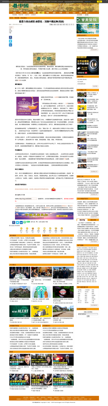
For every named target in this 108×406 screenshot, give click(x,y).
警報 (60, 322)
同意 (99, 1)
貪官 (81, 259)
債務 (88, 263)
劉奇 (80, 280)
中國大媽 (37, 390)
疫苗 (78, 254)
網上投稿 (26, 397)
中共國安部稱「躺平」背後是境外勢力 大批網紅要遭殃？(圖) (92, 107)
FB (97, 261)
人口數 (34, 370)
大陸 (21, 13)
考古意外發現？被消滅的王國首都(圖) (86, 191)
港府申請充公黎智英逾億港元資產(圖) (53, 344)
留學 (91, 275)
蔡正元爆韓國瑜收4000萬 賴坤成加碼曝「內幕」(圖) (57, 247)
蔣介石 (88, 278)
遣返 (96, 275)
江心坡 (82, 273)
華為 (93, 254)
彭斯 (90, 256)
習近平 (25, 283)
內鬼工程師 (65, 303)
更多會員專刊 (94, 49)
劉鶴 (78, 258)
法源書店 (40, 399)
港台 (41, 13)
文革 (95, 281)
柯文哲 (20, 389)
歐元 (85, 264)
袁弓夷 (86, 253)
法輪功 (90, 269)
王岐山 (78, 256)
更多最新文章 (94, 194)
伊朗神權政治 (70, 370)
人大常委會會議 (71, 283)
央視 (81, 275)
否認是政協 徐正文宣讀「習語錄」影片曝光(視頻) (56, 244)
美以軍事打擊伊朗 (81, 79)
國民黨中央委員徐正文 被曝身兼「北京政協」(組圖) (56, 249)
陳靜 (86, 295)
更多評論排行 (94, 241)
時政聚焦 (14, 14)
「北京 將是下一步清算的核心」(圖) (86, 222)
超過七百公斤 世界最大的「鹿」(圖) (86, 179)
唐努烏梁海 (89, 271)
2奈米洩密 (60, 303)
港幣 (89, 264)
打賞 (58, 24)
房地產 (92, 264)
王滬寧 (80, 258)
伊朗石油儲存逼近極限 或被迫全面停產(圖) (88, 192)
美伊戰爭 (57, 370)
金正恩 (95, 254)
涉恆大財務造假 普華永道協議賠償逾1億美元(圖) (23, 348)
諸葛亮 (87, 280)
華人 (84, 275)
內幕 (93, 258)
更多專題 (95, 86)
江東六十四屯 (84, 271)
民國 (78, 278)
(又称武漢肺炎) (84, 247)
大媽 (97, 266)
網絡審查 (94, 269)
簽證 (78, 276)
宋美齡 (92, 278)
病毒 (78, 249)
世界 (60, 13)
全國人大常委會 (58, 283)
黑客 (16, 322)
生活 (74, 13)
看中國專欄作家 (82, 287)
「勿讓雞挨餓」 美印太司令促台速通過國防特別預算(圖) (25, 339)
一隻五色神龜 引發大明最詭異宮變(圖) (86, 38)
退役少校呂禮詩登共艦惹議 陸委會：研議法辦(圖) (23, 253)
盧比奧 (95, 247)
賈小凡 (79, 291)
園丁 (79, 297)
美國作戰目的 (62, 370)
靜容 (86, 299)
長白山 (94, 271)
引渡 (21, 322)
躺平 (34, 322)
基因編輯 (95, 268)
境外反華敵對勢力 (44, 322)
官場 (27, 13)
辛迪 (93, 302)
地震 (56, 322)
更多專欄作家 (94, 305)
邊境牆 (87, 256)
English (63, 397)
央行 (86, 263)
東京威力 (71, 303)
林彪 (78, 280)
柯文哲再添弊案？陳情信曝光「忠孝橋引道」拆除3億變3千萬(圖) (92, 101)
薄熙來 (39, 283)
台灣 (86, 266)
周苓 (79, 295)
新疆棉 (78, 253)
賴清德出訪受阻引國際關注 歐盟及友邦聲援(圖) (22, 341)
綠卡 (85, 276)
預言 (85, 281)
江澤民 (84, 258)
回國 (80, 276)
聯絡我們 (32, 397)
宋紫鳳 (79, 290)
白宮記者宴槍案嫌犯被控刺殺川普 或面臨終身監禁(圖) (92, 147)
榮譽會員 (64, 206)
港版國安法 (90, 253)
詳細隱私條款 (88, 1)
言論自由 (95, 273)
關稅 (85, 256)
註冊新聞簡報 (81, 309)
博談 (47, 13)
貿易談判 (96, 256)
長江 (81, 253)
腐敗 (86, 259)
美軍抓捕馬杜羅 (81, 83)
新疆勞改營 (90, 273)
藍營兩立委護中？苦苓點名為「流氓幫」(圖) (54, 253)
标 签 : (11, 27)
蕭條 (58, 390)
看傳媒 (63, 399)
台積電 (56, 303)
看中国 (21, 7)
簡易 (93, 290)
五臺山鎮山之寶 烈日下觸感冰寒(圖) (19, 299)
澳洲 (96, 276)
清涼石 (16, 301)
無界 (90, 399)
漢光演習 (86, 249)
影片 (87, 13)
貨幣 (95, 263)
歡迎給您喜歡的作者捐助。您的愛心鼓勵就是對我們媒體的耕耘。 (32, 189)
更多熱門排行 (94, 216)
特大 (67, 24)
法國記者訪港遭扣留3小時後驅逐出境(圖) (21, 249)
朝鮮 (78, 263)
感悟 (80, 281)
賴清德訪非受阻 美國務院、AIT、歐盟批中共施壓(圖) (24, 335)
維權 (17, 370)
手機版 (51, 24)
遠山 (86, 293)
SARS (86, 273)
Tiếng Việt (76, 397)
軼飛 (79, 293)
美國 (34, 13)
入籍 (83, 276)
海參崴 (83, 266)
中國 (10, 32)
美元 (93, 263)
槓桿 (91, 263)
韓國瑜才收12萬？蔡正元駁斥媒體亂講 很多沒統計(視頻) (58, 240)
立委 (10, 29)
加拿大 (80, 263)
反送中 (78, 259)
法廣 (91, 261)
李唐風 (93, 295)
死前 (36, 283)
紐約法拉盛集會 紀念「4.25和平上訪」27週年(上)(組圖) (93, 120)
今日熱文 (13, 265)
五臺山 (12, 301)
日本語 (82, 397)
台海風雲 (33, 14)
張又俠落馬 (80, 81)
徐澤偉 (12, 322)
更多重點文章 (94, 171)
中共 (36, 322)
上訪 (87, 269)
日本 (58, 322)
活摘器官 (79, 271)
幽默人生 (94, 280)
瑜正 (86, 300)
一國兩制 (79, 261)
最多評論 (82, 220)
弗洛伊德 (84, 254)
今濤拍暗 (87, 290)
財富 (78, 266)
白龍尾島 (79, 273)
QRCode (33, 221)
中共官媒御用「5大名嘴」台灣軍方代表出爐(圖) (22, 240)
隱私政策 (56, 397)
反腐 (88, 259)
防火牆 (78, 269)
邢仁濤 (79, 300)
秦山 (79, 299)
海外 (90, 276)
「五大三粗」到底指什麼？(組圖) (40, 299)
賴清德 (16, 389)
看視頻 (74, 399)
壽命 (93, 281)
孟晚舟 (81, 256)
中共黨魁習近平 (19, 283)
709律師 (84, 269)
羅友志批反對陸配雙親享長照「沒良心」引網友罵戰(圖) (57, 242)
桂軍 (80, 278)
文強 (34, 283)
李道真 (86, 291)
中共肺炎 (79, 247)
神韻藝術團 (33, 399)
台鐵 (93, 249)
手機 (83, 281)
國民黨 (89, 249)
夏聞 (93, 293)
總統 (15, 283)
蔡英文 (88, 266)
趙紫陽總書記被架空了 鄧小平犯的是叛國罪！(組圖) (92, 166)
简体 (55, 24)
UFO (88, 254)
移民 (86, 275)
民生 (87, 276)
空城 (42, 370)
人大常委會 (65, 283)
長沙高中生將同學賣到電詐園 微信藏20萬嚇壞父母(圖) (92, 160)
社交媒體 (94, 261)
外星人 (90, 281)
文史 (67, 13)
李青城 (93, 299)
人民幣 (78, 264)
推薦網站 (19, 399)
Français (69, 397)
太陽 (63, 322)
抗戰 (83, 278)
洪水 (84, 253)
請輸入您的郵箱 (88, 312)
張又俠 (85, 251)
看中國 (95, 259)
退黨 (97, 253)
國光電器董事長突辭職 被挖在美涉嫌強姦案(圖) (92, 133)
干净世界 (25, 399)
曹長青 (86, 302)
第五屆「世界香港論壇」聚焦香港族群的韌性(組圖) (23, 247)
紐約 (54, 13)
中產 (80, 266)
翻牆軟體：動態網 (82, 399)
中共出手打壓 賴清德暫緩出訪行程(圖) (20, 337)
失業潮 (61, 390)
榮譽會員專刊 (81, 35)
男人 (36, 301)
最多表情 (93, 220)
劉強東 (94, 266)
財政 (97, 264)
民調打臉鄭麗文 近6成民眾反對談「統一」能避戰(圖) (24, 251)
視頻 (11, 352)
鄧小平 (95, 278)
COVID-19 (81, 249)
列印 (64, 24)
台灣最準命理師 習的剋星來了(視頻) (19, 386)
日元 (87, 264)
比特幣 (81, 264)
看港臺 (17, 18)
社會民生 (27, 14)
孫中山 (85, 278)
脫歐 (84, 263)
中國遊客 (13, 370)
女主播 (78, 275)
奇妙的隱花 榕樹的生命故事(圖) (85, 48)
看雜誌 (46, 399)
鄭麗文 (24, 389)
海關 (93, 275)
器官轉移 (39, 370)
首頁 (14, 13)
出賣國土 (89, 251)
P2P (89, 268)
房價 (56, 390)
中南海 (90, 258)
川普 (12, 283)
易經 (91, 280)
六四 (94, 253)
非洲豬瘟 (84, 268)
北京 (91, 266)
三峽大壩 (93, 251)
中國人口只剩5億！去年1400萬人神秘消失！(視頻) (92, 94)
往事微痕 (83, 261)
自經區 (10, 31)
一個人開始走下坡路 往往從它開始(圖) (86, 187)
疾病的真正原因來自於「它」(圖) (85, 209)
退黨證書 (52, 399)
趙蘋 (93, 297)
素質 (34, 390)
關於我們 (43, 397)
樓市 (95, 264)
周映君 (13, 389)
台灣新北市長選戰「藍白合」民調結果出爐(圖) (22, 238)
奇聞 (80, 13)
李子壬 (79, 302)
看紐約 (58, 399)
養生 (78, 283)
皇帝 (85, 280)
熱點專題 (80, 76)
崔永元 (87, 258)
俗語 (34, 301)
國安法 (95, 249)
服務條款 (50, 397)
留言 (61, 24)
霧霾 (91, 268)
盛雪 (86, 297)
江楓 (93, 300)
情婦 (84, 259)
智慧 (78, 281)
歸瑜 (93, 291)
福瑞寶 (69, 399)
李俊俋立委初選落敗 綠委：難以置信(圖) (53, 251)
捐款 (38, 397)
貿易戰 (78, 251)
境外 (39, 322)
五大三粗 (40, 301)
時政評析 (21, 14)
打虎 (91, 259)
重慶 (42, 283)
